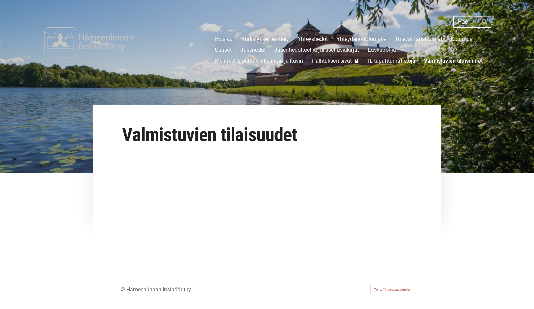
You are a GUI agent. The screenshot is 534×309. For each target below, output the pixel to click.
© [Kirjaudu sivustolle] (123, 289)
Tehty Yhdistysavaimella (392, 289)
